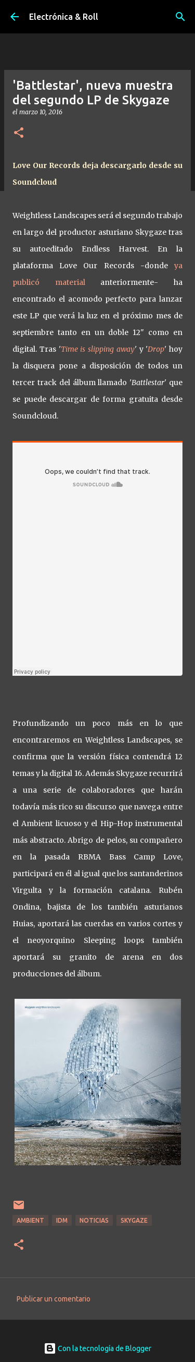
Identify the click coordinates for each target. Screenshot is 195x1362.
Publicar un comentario (53, 1299)
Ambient (30, 1220)
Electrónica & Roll (63, 16)
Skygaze (134, 1220)
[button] (18, 133)
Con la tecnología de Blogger (97, 1348)
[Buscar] (180, 16)
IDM (62, 1220)
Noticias (94, 1220)
